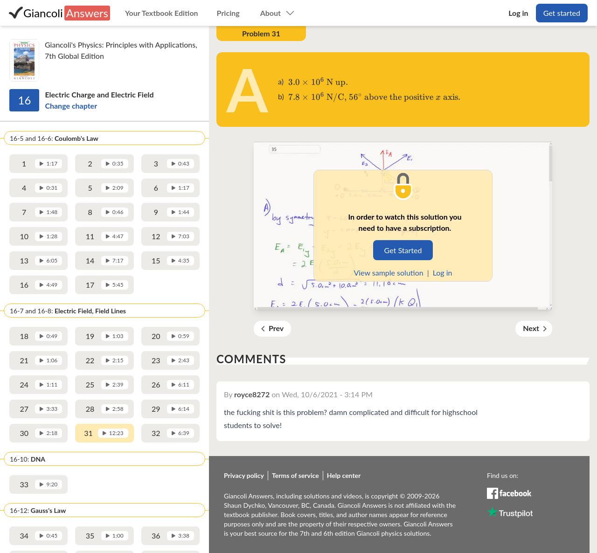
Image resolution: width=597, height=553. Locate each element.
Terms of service (295, 475)
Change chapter (71, 105)
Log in (442, 272)
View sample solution (388, 272)
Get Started (403, 250)
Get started (561, 12)
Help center (344, 475)
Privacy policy (244, 475)
